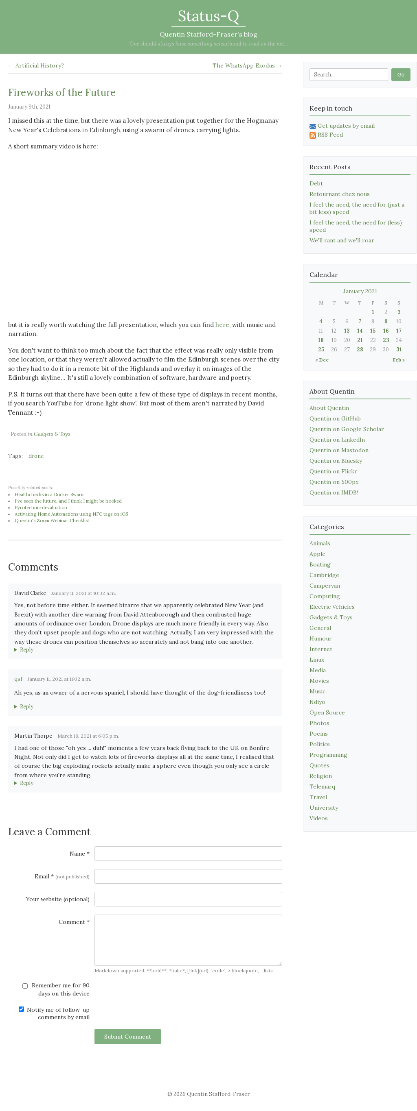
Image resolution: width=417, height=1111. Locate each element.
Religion (320, 776)
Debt (316, 183)
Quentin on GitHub (335, 418)
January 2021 (360, 291)
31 (399, 349)
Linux (316, 659)
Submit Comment (127, 1036)
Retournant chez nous (339, 194)
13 (347, 330)
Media (317, 670)
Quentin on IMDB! (333, 492)
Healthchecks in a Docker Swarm (50, 494)
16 (386, 330)
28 (360, 349)
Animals (319, 543)
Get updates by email (342, 125)
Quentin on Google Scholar (346, 429)
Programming (328, 754)
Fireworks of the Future (62, 92)
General (320, 628)
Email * (62, 876)
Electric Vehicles (332, 606)
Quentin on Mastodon (339, 450)
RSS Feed (326, 134)
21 (360, 340)
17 (399, 330)
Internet (320, 649)
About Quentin (329, 408)
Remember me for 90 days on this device (56, 989)
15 (372, 330)
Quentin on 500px (333, 482)
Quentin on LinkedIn (337, 439)
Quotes (319, 765)
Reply (26, 649)
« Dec (322, 360)
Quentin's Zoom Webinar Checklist (52, 520)
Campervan (324, 585)
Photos (319, 723)
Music (317, 691)
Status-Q (208, 16)
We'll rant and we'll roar (341, 240)
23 (386, 340)
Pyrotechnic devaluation (41, 507)
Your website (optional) (58, 899)
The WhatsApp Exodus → (247, 65)
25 (321, 349)
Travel (318, 797)
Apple (317, 554)
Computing (324, 596)
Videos (318, 818)
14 (360, 330)
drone (36, 456)
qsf (18, 678)
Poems (318, 733)
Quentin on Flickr (333, 471)
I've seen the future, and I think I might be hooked (68, 501)
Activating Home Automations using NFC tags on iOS (71, 514)
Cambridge (324, 575)
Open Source (327, 712)
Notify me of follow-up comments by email (54, 1013)
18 (321, 340)
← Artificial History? (36, 65)
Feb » (399, 360)
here (222, 325)
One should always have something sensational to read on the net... (208, 43)
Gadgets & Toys (52, 434)
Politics (319, 744)
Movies (319, 680)
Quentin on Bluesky (335, 460)
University (323, 807)
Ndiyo (317, 702)
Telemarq (322, 786)
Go (400, 75)
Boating (320, 564)
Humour (320, 638)
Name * (80, 853)
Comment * (74, 922)
